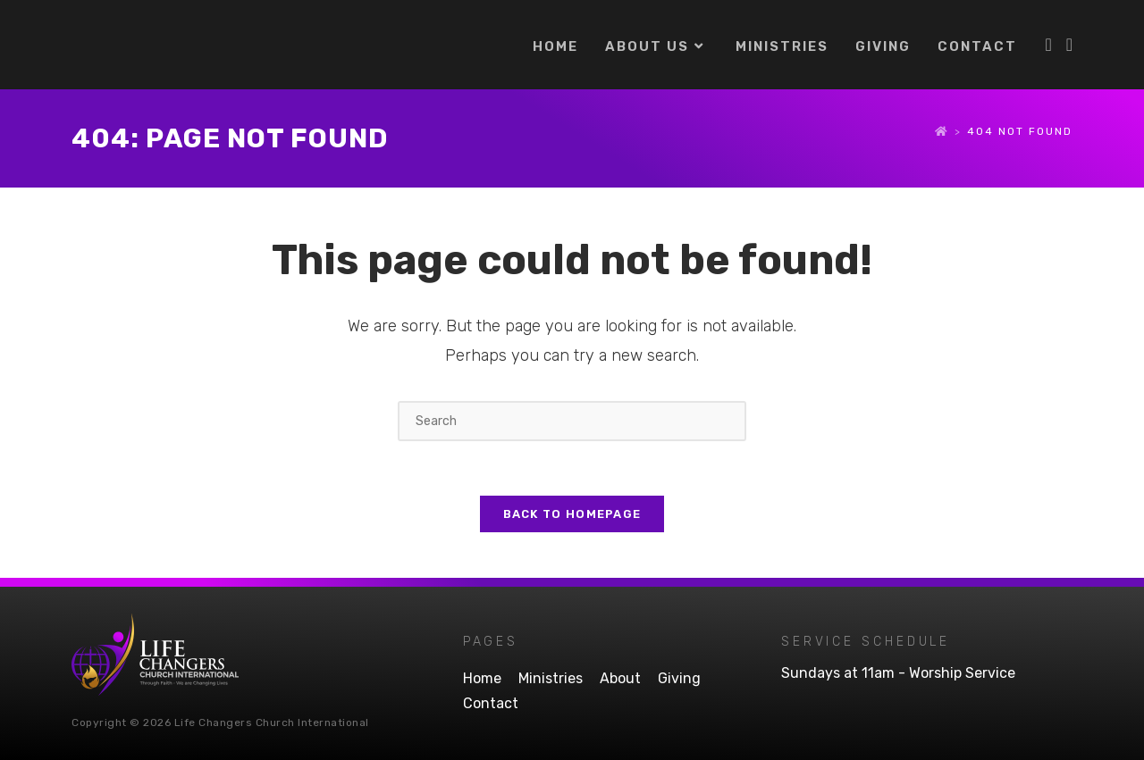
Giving (679, 678)
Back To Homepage (572, 514)
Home (482, 678)
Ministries (550, 678)
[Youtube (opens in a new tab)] (1069, 45)
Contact (490, 703)
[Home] (942, 131)
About (620, 678)
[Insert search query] (572, 421)
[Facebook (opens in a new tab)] (1048, 45)
